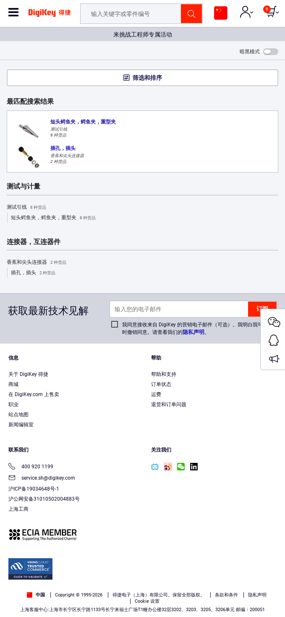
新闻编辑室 (21, 425)
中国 (36, 595)
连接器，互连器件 (33, 242)
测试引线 (26, 207)
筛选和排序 (147, 77)
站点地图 (18, 414)
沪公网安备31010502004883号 (44, 499)
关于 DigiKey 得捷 (28, 374)
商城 (13, 384)
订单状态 (161, 384)
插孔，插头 (33, 273)
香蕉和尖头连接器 (36, 262)
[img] (50, 16)
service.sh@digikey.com (41, 479)
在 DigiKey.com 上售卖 (33, 394)
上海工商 (18, 509)
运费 (156, 394)
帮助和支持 (163, 374)
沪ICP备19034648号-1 (33, 489)
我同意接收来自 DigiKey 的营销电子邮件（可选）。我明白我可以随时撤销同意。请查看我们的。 (197, 328)
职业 (13, 404)
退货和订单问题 (168, 404)
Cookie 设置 (147, 601)
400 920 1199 (30, 467)
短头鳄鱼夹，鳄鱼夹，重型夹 (53, 218)
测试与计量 (23, 186)
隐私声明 (193, 332)
